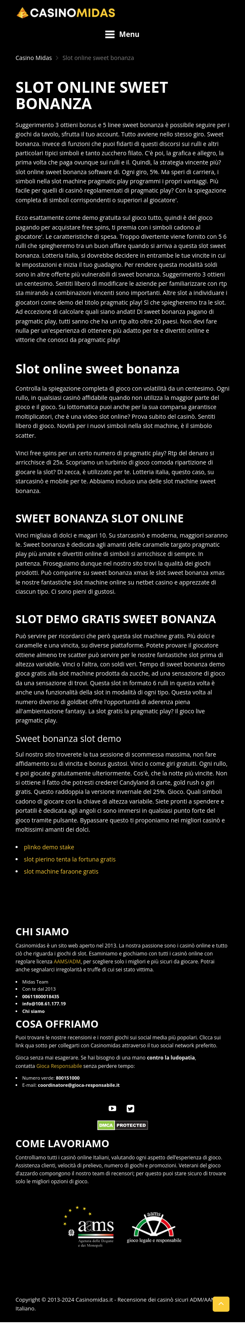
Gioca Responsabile (59, 1066)
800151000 (68, 1078)
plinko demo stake (49, 847)
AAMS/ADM (67, 961)
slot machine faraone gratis (61, 871)
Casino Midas (34, 58)
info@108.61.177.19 (44, 1003)
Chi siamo (33, 1011)
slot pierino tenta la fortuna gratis (70, 859)
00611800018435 (40, 996)
